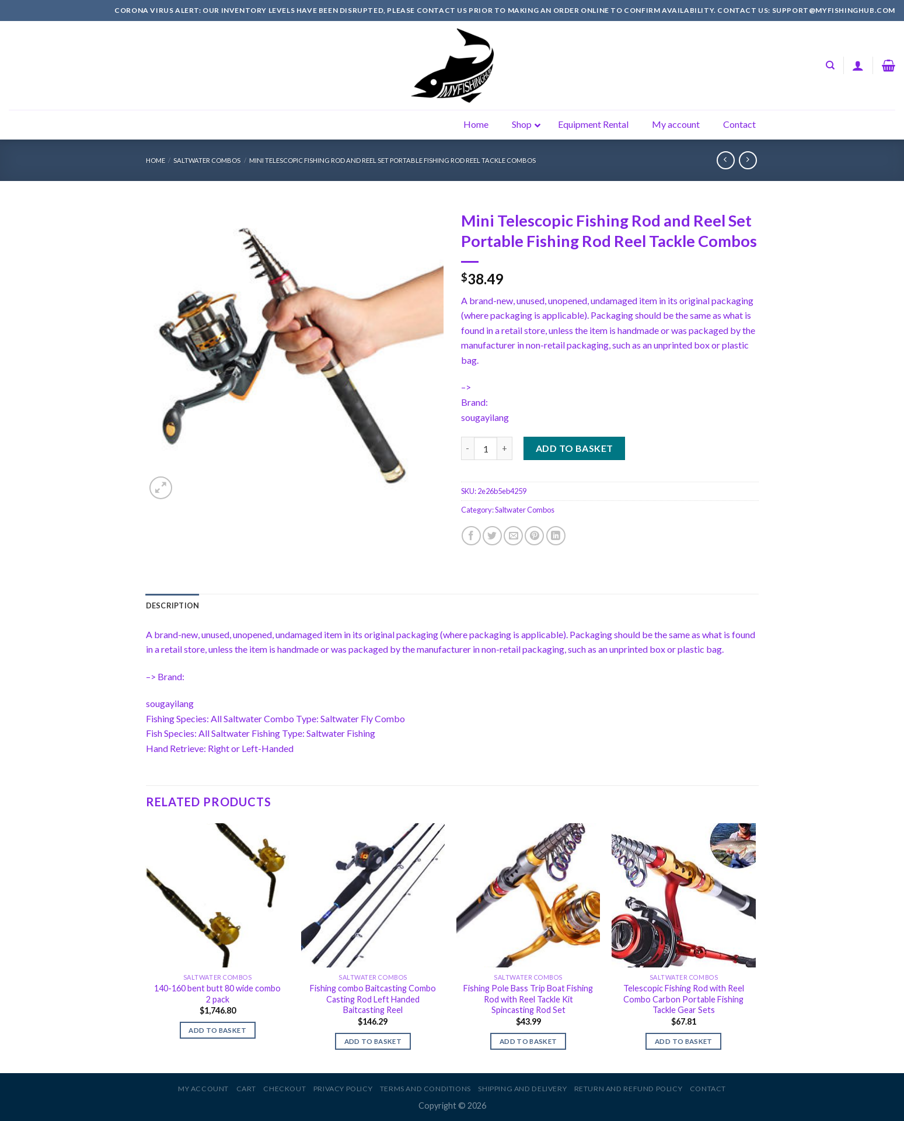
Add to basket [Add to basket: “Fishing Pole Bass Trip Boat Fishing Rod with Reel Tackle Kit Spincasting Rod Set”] (528, 1041)
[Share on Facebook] (471, 535)
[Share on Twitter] (492, 535)
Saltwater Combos (206, 160)
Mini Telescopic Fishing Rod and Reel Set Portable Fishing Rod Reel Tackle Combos (392, 160)
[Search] (830, 65)
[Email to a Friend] (513, 535)
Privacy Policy (343, 1088)
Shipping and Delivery (522, 1088)
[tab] (173, 605)
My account (203, 1088)
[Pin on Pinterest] (534, 535)
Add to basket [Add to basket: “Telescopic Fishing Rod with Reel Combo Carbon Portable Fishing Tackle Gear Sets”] (684, 1041)
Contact (708, 1088)
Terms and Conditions (425, 1088)
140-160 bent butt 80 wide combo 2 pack (217, 993)
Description (173, 605)
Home (155, 160)
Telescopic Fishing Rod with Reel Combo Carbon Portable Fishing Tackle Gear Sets (683, 999)
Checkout (284, 1088)
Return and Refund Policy (628, 1088)
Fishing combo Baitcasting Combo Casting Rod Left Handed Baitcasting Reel (373, 999)
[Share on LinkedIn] (556, 535)
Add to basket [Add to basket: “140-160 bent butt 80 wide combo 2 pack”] (217, 1030)
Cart (246, 1088)
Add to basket (574, 448)
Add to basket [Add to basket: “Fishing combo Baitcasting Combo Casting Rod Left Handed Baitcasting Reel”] (373, 1041)
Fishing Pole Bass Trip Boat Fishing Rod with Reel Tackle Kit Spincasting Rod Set (528, 999)
